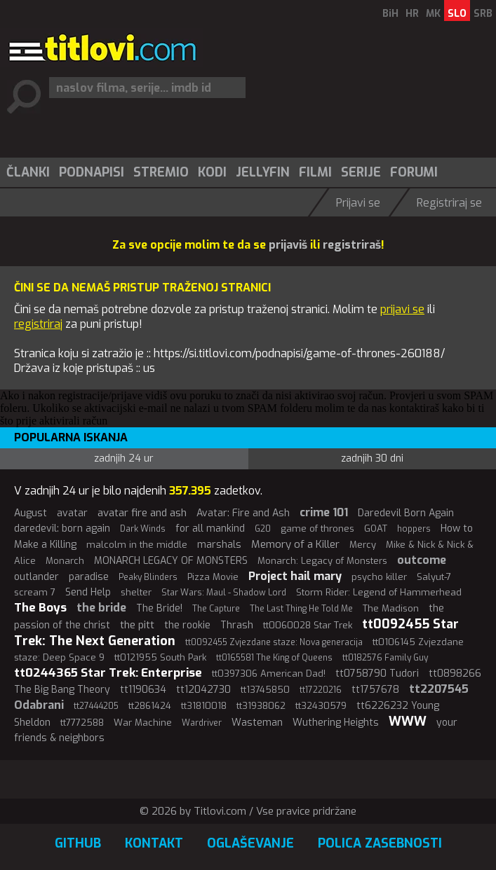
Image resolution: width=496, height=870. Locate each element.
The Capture (216, 608)
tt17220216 (321, 690)
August (30, 513)
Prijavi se (358, 202)
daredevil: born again (62, 528)
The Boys (40, 608)
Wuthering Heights (336, 722)
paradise (89, 577)
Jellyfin (263, 172)
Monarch (65, 561)
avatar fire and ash (142, 513)
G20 (263, 528)
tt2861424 (149, 706)
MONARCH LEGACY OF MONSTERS (171, 560)
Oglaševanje (250, 843)
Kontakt (154, 843)
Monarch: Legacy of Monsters (322, 561)
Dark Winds (143, 528)
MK (433, 13)
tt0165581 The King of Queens (274, 657)
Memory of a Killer (295, 544)
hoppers (414, 528)
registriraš (352, 244)
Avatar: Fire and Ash (243, 513)
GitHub (78, 843)
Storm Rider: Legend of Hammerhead (379, 592)
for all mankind (210, 528)
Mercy (362, 545)
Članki (28, 172)
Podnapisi (91, 172)
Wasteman (257, 722)
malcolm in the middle (136, 545)
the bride (101, 607)
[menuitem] (27, 172)
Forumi (414, 172)
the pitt (137, 625)
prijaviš (288, 244)
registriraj (38, 324)
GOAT (375, 528)
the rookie (187, 625)
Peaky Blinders (148, 577)
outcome (421, 560)
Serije (361, 172)
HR (412, 13)
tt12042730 (203, 689)
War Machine (143, 723)
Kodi (212, 172)
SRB (483, 13)
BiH (390, 13)
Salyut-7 (434, 577)
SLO (457, 13)
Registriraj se (449, 202)
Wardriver (202, 723)
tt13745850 (265, 690)
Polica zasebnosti (380, 843)
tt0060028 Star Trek (307, 625)
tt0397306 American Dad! (269, 673)
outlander (36, 577)
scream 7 (34, 592)
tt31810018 (204, 706)
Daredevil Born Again (406, 513)
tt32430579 (321, 706)
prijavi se (402, 309)
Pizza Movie (213, 577)
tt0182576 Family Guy (385, 657)
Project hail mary (295, 576)
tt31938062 (261, 706)
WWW (408, 721)
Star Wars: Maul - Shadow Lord (223, 592)
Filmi (315, 172)
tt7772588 (82, 723)
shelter (136, 592)
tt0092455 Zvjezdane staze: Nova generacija (274, 642)
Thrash (236, 625)
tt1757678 (375, 689)
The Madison (391, 608)
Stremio (161, 172)
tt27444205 (96, 706)
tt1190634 (143, 689)
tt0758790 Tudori (377, 673)
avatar (72, 513)
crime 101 (324, 512)
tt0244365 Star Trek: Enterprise (108, 673)
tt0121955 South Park (160, 657)
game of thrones (317, 528)
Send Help (88, 592)
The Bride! (159, 608)
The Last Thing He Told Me (301, 608)
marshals (219, 544)
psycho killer (379, 577)
